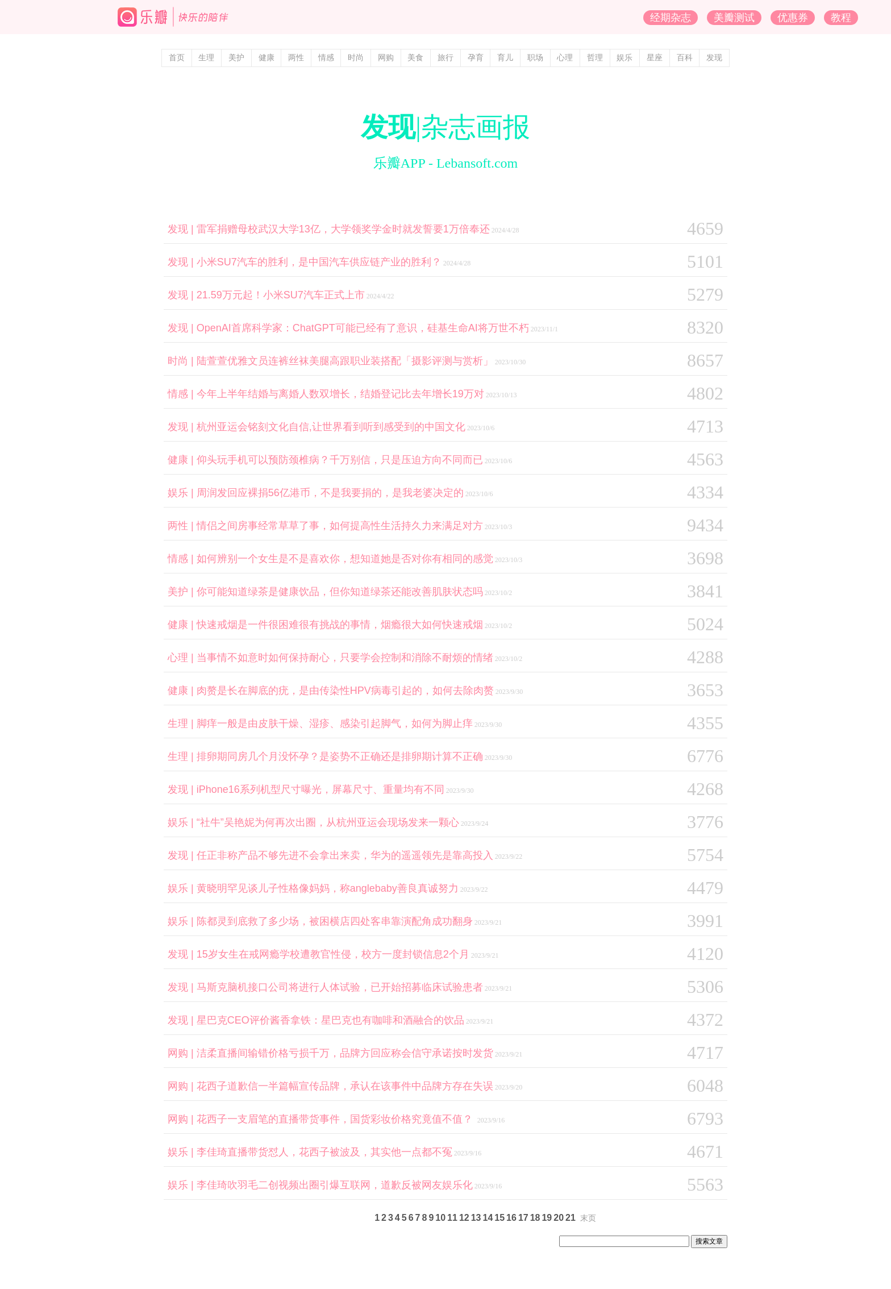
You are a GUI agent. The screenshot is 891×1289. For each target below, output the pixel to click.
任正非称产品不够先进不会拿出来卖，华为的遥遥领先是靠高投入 (345, 855)
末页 (588, 1218)
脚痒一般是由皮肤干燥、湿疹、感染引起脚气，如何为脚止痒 (335, 723)
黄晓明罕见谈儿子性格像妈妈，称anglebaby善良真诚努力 (328, 888)
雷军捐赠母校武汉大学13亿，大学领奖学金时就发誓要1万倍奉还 (343, 229)
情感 (326, 57)
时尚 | (182, 361)
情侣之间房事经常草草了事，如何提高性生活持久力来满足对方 (340, 525)
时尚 (356, 57)
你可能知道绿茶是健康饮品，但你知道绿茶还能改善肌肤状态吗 (340, 591)
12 (464, 1218)
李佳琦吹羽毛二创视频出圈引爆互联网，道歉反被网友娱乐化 (335, 1185)
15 (499, 1218)
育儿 (505, 57)
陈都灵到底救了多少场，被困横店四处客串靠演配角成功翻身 (335, 921)
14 (487, 1218)
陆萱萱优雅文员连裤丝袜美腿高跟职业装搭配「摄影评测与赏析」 (345, 361)
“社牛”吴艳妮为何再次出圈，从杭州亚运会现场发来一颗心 (328, 822)
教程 (841, 17)
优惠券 (792, 17)
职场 (535, 57)
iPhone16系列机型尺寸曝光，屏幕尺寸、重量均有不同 (320, 789)
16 (511, 1218)
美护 (236, 57)
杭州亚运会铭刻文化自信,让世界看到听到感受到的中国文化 (331, 427)
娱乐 (624, 57)
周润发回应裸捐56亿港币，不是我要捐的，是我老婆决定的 (330, 492)
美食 (415, 57)
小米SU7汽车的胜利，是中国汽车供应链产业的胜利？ (319, 262)
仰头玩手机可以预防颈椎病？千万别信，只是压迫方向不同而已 (340, 459)
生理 (206, 57)
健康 (266, 57)
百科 (685, 57)
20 (558, 1218)
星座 (655, 57)
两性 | (182, 525)
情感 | (182, 394)
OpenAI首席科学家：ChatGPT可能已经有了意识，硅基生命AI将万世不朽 (363, 328)
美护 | (182, 591)
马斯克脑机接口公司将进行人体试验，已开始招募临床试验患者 (340, 987)
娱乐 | (182, 492)
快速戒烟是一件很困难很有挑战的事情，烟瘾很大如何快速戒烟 (340, 624)
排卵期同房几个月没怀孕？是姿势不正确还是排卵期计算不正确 (340, 756)
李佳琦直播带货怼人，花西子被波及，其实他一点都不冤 (324, 1152)
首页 (177, 57)
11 (452, 1218)
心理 (565, 57)
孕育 (476, 57)
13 (476, 1218)
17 (523, 1218)
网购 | (182, 1053)
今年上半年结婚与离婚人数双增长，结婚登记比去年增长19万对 (340, 394)
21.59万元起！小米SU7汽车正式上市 (281, 295)
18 (535, 1218)
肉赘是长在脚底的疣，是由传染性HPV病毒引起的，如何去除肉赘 (345, 690)
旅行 (445, 57)
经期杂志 (670, 17)
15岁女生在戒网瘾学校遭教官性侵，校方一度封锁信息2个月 (333, 954)
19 (547, 1218)
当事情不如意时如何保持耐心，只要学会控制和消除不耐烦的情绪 (345, 657)
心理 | (182, 657)
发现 (714, 57)
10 (440, 1218)
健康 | (182, 459)
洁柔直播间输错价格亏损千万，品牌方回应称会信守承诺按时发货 (345, 1053)
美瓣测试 (734, 17)
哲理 (595, 57)
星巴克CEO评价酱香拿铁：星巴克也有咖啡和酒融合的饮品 (330, 1020)
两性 (296, 57)
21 (570, 1218)
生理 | (182, 723)
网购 (386, 57)
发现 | (182, 229)
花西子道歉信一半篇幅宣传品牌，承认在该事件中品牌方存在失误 (345, 1086)
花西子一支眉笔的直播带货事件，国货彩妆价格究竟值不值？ (336, 1119)
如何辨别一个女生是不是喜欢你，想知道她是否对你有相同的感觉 (345, 558)
